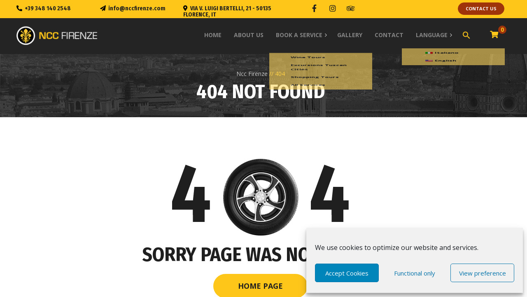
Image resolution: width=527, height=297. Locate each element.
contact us (481, 8)
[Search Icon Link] (466, 32)
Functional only (414, 273)
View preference (482, 273)
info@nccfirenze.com (136, 8)
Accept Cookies (346, 273)
